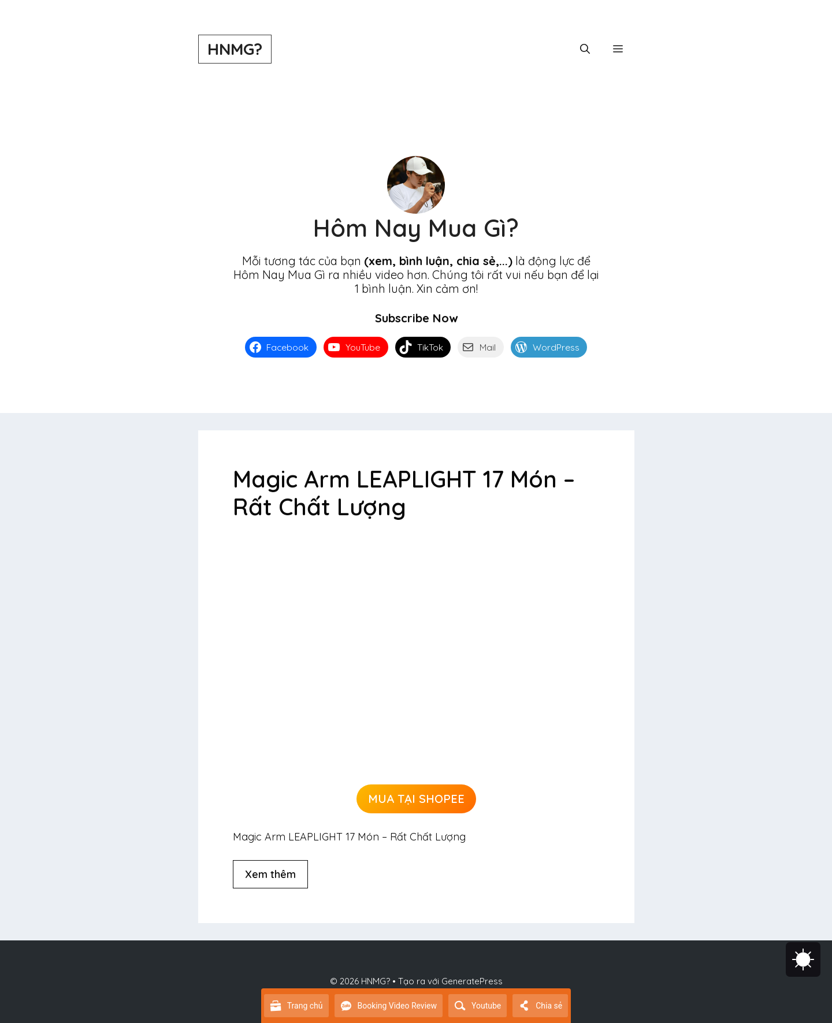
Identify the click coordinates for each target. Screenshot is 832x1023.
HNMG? (234, 49)
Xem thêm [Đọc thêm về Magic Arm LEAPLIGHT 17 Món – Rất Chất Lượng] (270, 874)
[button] (585, 49)
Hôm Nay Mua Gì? (416, 228)
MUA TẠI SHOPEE (416, 798)
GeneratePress (472, 981)
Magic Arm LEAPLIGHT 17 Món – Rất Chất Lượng (404, 492)
